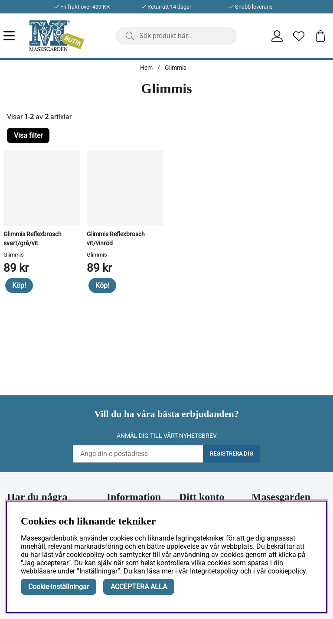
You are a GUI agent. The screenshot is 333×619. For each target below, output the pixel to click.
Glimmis (175, 67)
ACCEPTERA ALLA (139, 587)
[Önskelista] (299, 36)
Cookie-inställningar (58, 587)
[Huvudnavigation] (16, 35)
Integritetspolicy (214, 571)
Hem (146, 67)
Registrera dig (231, 453)
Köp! (19, 285)
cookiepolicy (287, 571)
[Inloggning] (277, 36)
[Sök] (176, 36)
